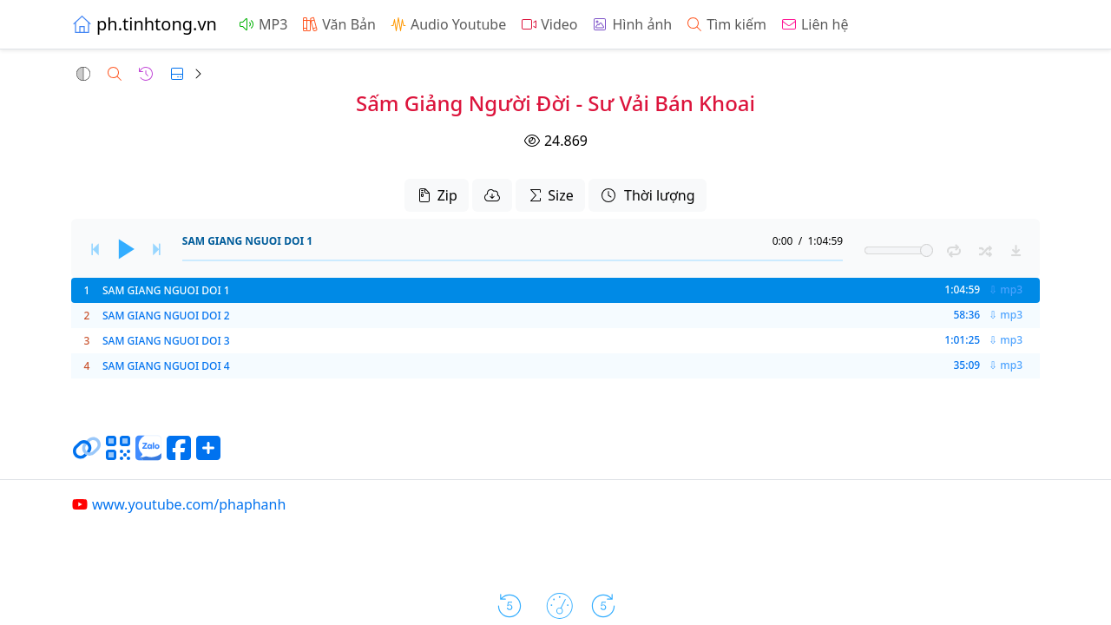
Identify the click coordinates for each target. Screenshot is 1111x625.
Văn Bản (338, 24)
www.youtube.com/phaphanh (178, 504)
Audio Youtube (448, 24)
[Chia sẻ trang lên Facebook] (179, 454)
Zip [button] (436, 195)
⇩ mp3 (1005, 290)
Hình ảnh (631, 24)
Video (548, 24)
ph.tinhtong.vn (144, 24)
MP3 (262, 24)
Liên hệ (814, 24)
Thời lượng (647, 195)
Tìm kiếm (726, 24)
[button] (83, 73)
